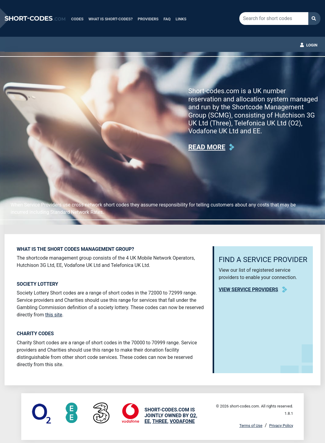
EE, (148, 421)
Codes (77, 19)
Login (311, 45)
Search (314, 18)
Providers (148, 19)
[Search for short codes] (273, 18)
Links (181, 19)
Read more (206, 147)
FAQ (166, 19)
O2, (193, 415)
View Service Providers (248, 289)
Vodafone (182, 421)
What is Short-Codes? (110, 19)
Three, (160, 421)
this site (53, 315)
